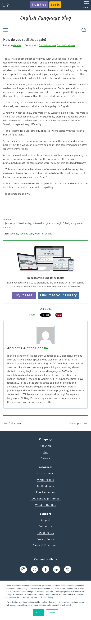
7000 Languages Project (45, 498)
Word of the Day (45, 505)
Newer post (75, 423)
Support (45, 520)
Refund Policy (45, 533)
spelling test (26, 233)
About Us (45, 446)
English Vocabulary (66, 45)
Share (32, 314)
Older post (15, 423)
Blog (45, 452)
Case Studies (45, 473)
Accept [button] (39, 612)
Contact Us (46, 526)
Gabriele (17, 45)
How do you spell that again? (24, 39)
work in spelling (43, 233)
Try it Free (39, 4)
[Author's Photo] (45, 335)
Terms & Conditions (45, 545)
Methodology (45, 486)
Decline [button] (52, 612)
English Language (47, 45)
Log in (55, 4)
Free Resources (45, 492)
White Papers (45, 480)
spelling (14, 233)
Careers (45, 458)
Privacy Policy (47, 597)
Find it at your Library (58, 295)
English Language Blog (45, 18)
